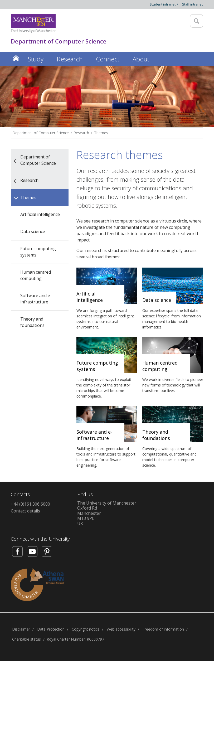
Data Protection (51, 629)
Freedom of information (163, 629)
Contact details (25, 511)
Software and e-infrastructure (36, 299)
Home (16, 58)
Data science (32, 231)
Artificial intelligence (40, 214)
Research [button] (70, 59)
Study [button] (35, 59)
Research (81, 132)
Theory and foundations (32, 322)
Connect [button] (107, 59)
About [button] (141, 59)
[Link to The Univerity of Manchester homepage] (33, 23)
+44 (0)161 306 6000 (30, 504)
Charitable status (26, 639)
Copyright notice (86, 629)
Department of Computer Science (41, 132)
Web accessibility (121, 629)
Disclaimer (21, 629)
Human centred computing (35, 275)
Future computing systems (38, 252)
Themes (101, 132)
